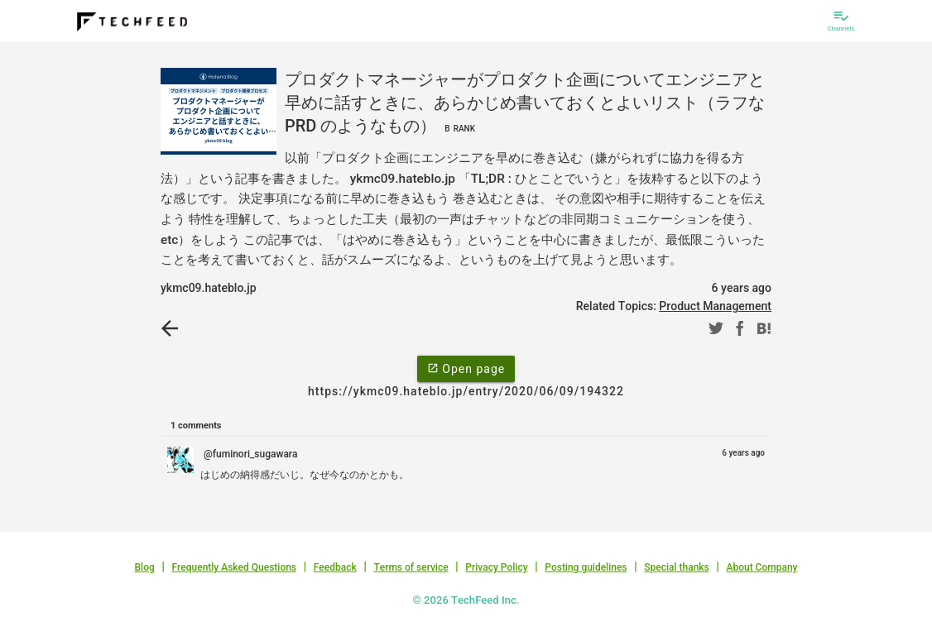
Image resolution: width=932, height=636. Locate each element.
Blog (145, 567)
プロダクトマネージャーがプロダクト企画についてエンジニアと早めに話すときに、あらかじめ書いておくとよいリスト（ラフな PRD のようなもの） (525, 102)
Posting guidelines (586, 567)
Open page (466, 368)
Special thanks (676, 567)
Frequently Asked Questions (233, 567)
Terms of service (410, 567)
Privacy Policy (496, 567)
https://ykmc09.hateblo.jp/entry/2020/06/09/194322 (466, 391)
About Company (761, 567)
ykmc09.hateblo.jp (209, 287)
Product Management (715, 306)
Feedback (335, 567)
